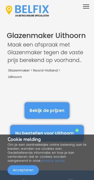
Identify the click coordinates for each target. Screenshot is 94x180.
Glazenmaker (19, 70)
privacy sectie (53, 160)
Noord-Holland (45, 70)
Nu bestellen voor (47, 132)
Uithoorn (15, 77)
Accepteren (23, 170)
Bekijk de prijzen (47, 111)
